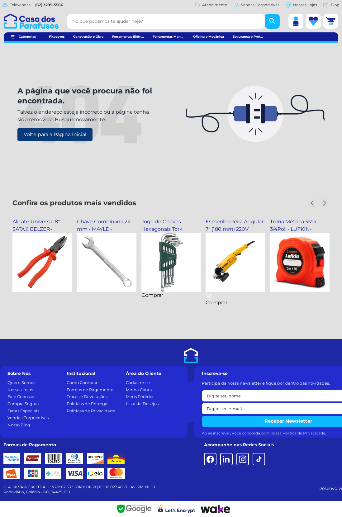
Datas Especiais (23, 410)
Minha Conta (139, 389)
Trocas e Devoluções (87, 396)
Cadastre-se (138, 382)
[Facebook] (210, 459)
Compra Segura (23, 403)
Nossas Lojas (301, 4)
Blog (331, 4)
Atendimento (211, 4)
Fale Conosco (20, 396)
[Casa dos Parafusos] (31, 21)
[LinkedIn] (226, 459)
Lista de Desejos (142, 403)
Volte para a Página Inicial (55, 134)
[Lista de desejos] (313, 21)
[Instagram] (242, 459)
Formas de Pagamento (90, 389)
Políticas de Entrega (87, 403)
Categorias (27, 37)
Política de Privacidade (304, 433)
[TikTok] (259, 459)
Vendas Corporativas (256, 4)
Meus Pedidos (140, 396)
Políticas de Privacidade (91, 410)
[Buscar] (272, 21)
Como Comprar (82, 382)
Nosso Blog (18, 424)
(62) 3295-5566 (49, 4)
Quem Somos (21, 382)
